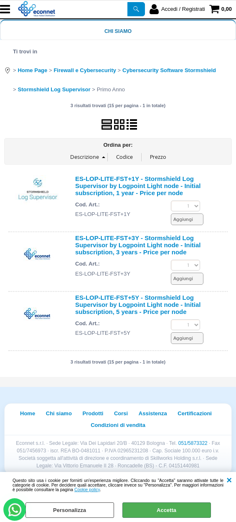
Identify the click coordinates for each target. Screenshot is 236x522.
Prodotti (93, 413)
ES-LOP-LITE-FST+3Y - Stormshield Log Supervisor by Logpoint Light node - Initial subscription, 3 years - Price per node (137, 245)
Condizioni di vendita (118, 425)
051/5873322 (193, 443)
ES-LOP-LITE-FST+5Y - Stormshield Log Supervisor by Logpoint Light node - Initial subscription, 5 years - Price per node (137, 304)
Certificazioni (195, 413)
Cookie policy (87, 489)
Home (27, 413)
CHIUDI (229, 480)
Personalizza (69, 510)
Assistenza (153, 413)
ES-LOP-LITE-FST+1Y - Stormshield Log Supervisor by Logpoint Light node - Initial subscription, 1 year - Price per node (137, 185)
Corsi (121, 413)
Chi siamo (118, 31)
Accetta (166, 510)
